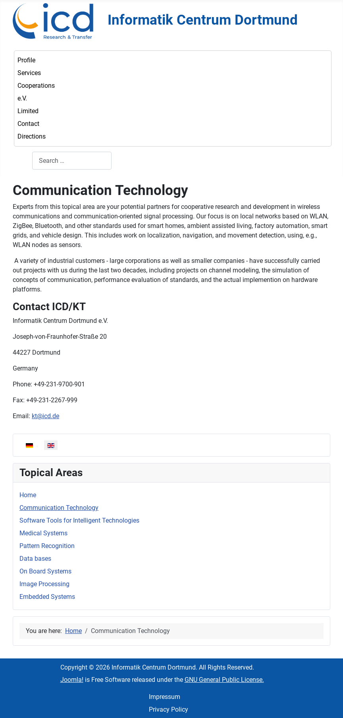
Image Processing (44, 584)
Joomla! (71, 679)
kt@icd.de (45, 416)
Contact (28, 123)
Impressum (164, 697)
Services (29, 73)
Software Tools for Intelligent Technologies (79, 520)
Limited (28, 111)
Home (27, 495)
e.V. (22, 98)
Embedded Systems (47, 596)
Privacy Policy (168, 709)
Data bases (35, 558)
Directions (31, 136)
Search (22, 160)
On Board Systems (45, 571)
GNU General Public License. (224, 679)
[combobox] (72, 161)
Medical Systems (43, 533)
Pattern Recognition (47, 546)
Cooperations (36, 85)
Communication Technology (58, 507)
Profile (26, 60)
